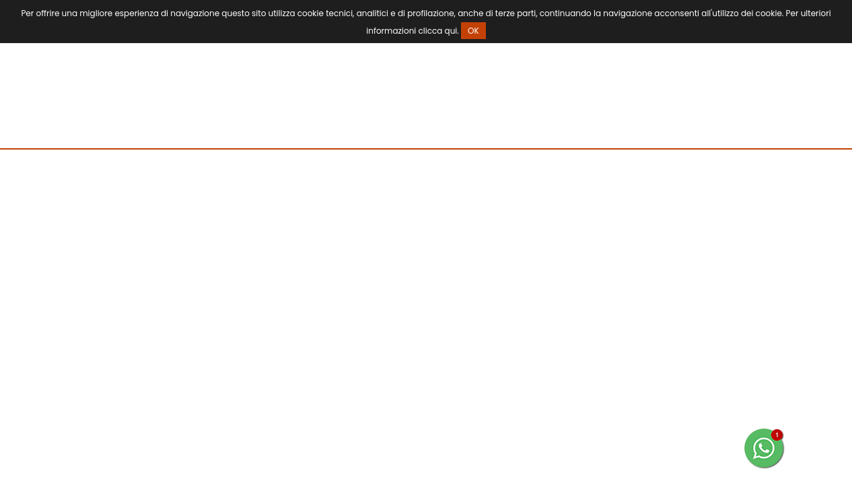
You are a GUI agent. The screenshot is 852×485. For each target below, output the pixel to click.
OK (473, 30)
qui (451, 30)
